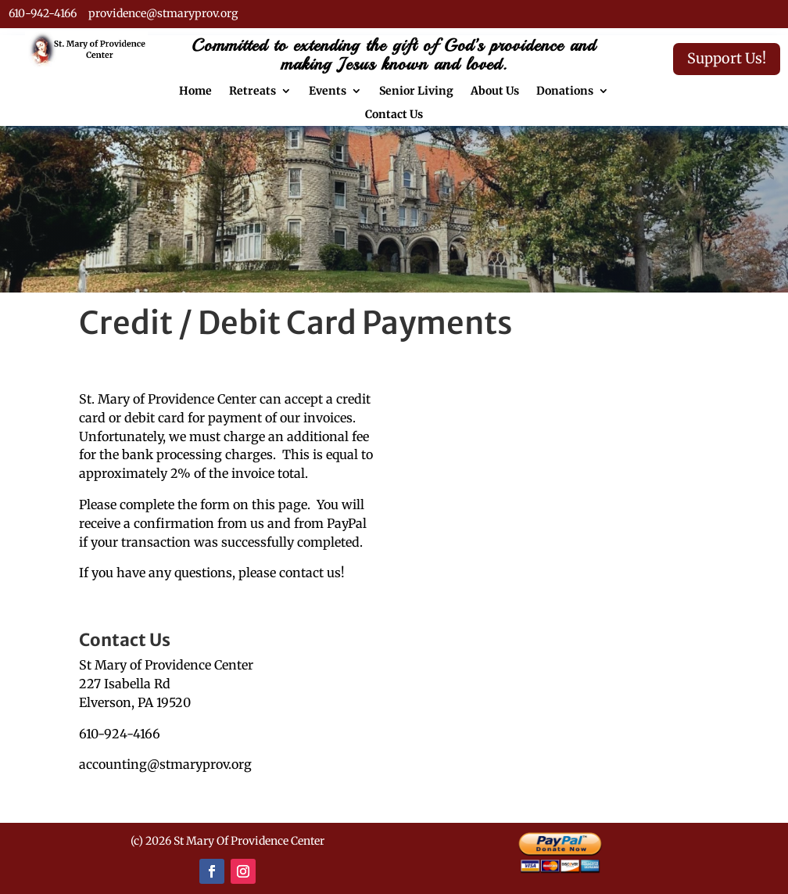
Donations (564, 91)
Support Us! (726, 58)
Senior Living (416, 91)
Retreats (252, 91)
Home (195, 91)
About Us (495, 91)
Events (327, 91)
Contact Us (394, 115)
